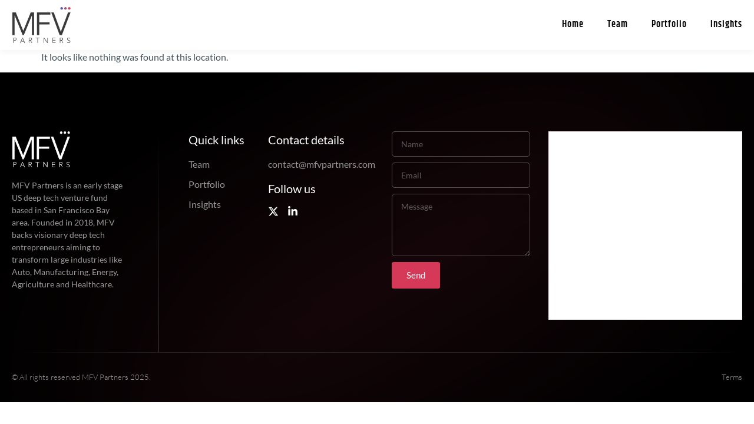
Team (617, 24)
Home (573, 24)
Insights (726, 24)
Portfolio (669, 24)
